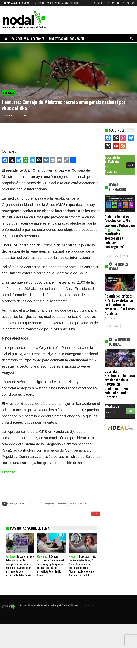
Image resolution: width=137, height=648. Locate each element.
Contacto (71, 3)
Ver (130, 411)
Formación (77, 38)
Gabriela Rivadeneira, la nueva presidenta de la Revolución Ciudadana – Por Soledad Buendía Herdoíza (120, 383)
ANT (108, 256)
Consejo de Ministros (19, 503)
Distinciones (55, 3)
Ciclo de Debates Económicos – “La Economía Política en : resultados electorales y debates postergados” (120, 231)
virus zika (84, 503)
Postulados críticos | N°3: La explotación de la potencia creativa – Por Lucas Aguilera (120, 304)
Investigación (58, 38)
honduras (62, 503)
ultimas (73, 503)
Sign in (97, 3)
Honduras (8, 92)
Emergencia (49, 503)
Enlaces (39, 3)
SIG (116, 256)
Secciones (37, 38)
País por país (20, 38)
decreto (36, 503)
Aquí (130, 165)
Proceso (8, 472)
